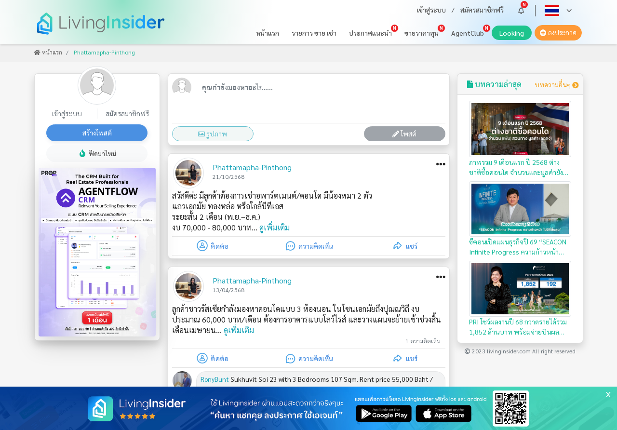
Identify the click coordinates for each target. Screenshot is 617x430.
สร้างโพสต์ (97, 132)
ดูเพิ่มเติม (274, 227)
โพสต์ (404, 133)
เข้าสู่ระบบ (431, 9)
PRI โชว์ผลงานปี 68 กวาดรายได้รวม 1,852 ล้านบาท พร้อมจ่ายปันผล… (520, 298)
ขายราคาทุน (421, 32)
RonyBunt (215, 379)
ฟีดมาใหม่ (97, 153)
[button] (521, 10)
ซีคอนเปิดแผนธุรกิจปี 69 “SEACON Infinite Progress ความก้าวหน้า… (520, 218)
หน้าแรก (267, 32)
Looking (515, 34)
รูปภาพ (212, 133)
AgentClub (467, 32)
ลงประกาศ (558, 32)
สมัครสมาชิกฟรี (482, 9)
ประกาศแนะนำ (370, 32)
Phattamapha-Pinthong (252, 167)
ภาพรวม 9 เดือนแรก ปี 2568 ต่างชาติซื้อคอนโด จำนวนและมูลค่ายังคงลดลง (520, 139)
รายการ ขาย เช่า (314, 32)
